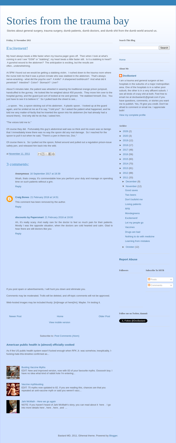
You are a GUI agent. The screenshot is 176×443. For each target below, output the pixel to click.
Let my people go (134, 222)
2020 (126, 135)
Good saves (131, 190)
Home (60, 316)
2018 (126, 145)
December (132, 181)
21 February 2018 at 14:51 (44, 197)
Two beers (130, 194)
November (132, 186)
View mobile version (59, 322)
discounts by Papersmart (29, 217)
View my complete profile (132, 115)
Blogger (113, 435)
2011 (126, 177)
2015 (126, 159)
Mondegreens (132, 213)
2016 (126, 154)
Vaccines (130, 227)
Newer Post (15, 316)
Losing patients (133, 204)
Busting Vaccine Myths (33, 367)
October (130, 247)
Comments (155, 285)
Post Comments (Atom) (66, 335)
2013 (126, 168)
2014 (126, 163)
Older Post (104, 316)
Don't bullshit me (134, 199)
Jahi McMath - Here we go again (38, 401)
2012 (126, 173)
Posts (152, 279)
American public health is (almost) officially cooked (40, 344)
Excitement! (131, 218)
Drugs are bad (132, 232)
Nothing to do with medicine (139, 236)
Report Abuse (128, 259)
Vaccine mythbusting (32, 384)
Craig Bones (22, 197)
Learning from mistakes (137, 241)
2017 (126, 149)
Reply (18, 186)
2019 (126, 140)
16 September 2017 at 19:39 (45, 173)
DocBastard (129, 75)
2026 (126, 131)
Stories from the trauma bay (67, 21)
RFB (127, 208)
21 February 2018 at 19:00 (59, 217)
